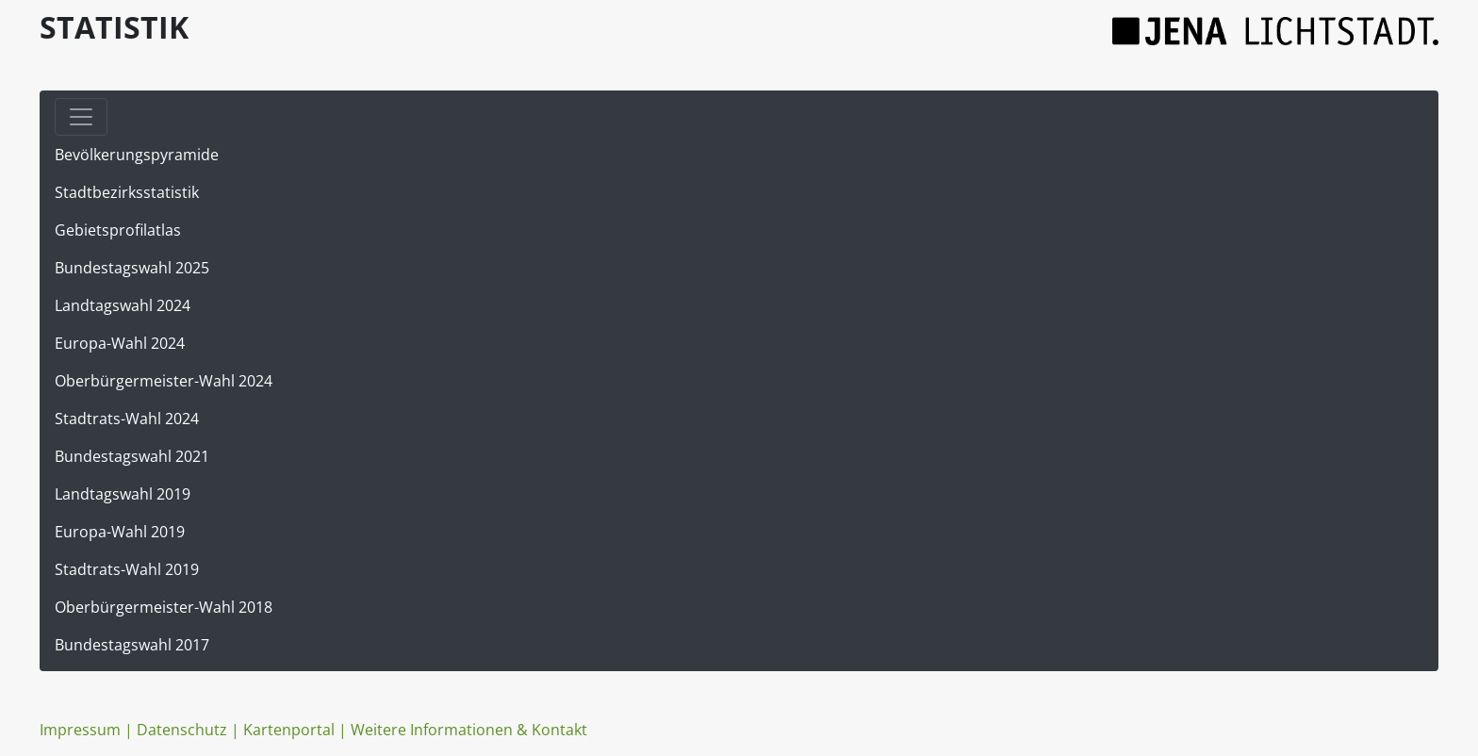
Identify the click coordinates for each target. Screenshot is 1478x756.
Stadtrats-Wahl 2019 (127, 569)
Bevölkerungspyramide (137, 154)
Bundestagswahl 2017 (132, 644)
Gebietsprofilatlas (118, 230)
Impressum (80, 729)
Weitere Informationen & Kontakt (469, 729)
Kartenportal (289, 729)
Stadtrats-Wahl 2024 (127, 418)
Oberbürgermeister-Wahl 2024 (163, 380)
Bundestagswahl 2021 (132, 456)
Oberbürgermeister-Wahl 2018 (163, 607)
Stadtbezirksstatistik (127, 192)
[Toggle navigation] (81, 117)
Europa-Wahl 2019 (120, 531)
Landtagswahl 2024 (122, 305)
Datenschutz (182, 729)
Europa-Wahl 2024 (120, 343)
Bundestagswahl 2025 (132, 267)
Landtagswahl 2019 (122, 494)
